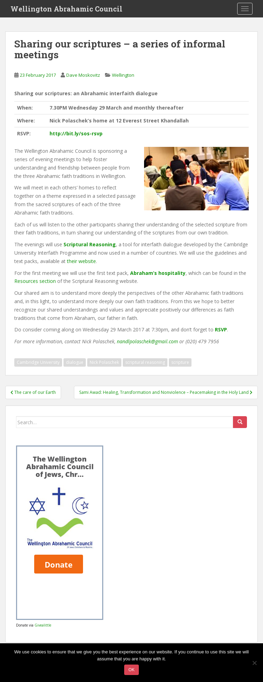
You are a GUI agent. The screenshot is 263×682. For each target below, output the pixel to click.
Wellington (123, 75)
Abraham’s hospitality (158, 273)
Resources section (35, 281)
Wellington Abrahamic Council (66, 8)
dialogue (74, 362)
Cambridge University (38, 362)
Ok (131, 669)
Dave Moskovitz (83, 75)
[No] (254, 662)
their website (81, 261)
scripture (180, 362)
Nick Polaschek (104, 362)
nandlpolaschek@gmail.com (147, 341)
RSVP (221, 329)
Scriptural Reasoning (89, 244)
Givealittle (43, 625)
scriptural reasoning (145, 362)
